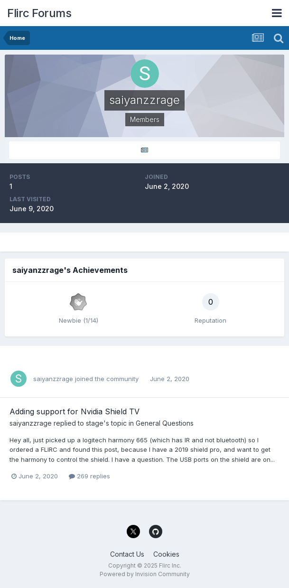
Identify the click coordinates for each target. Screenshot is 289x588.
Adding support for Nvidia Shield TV (74, 411)
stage (94, 423)
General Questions (165, 423)
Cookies (166, 554)
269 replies (89, 476)
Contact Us (127, 554)
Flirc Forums (39, 13)
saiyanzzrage (53, 379)
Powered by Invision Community (145, 574)
